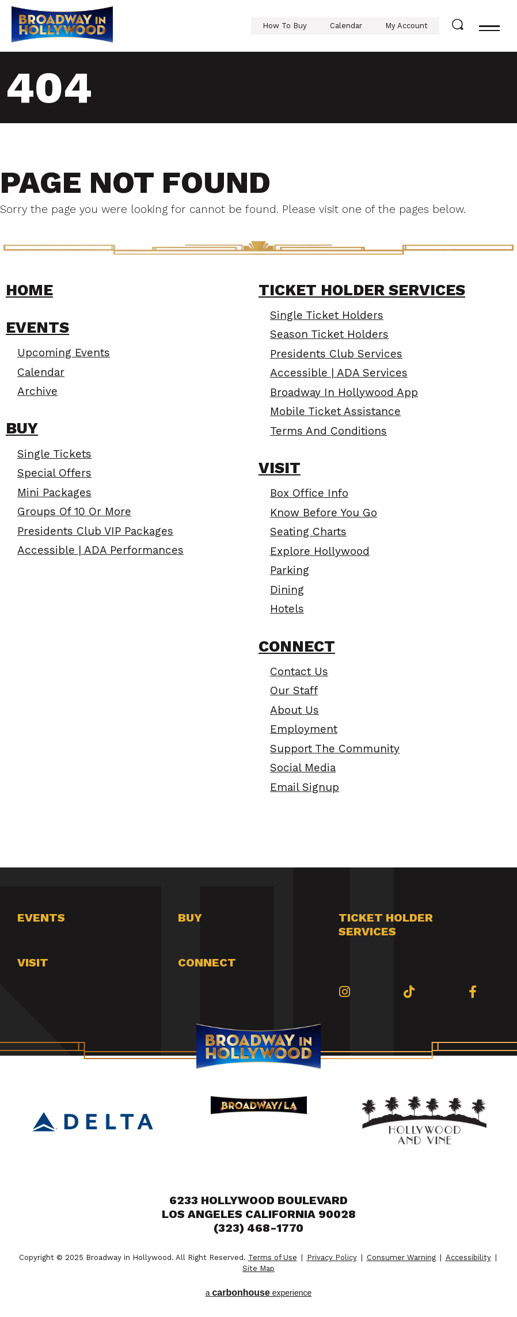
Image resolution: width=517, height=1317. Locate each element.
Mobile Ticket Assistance (335, 411)
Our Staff (294, 690)
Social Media (303, 767)
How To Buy (285, 25)
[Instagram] (344, 991)
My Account (406, 25)
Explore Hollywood (320, 551)
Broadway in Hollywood (62, 26)
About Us (294, 710)
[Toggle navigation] (489, 26)
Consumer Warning (401, 1257)
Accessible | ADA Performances (100, 550)
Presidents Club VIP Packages (95, 531)
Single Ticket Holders (326, 315)
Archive (37, 391)
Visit (279, 468)
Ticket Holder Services (361, 290)
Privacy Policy (332, 1257)
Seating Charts (308, 531)
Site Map (258, 1268)
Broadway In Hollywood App (344, 392)
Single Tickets (54, 453)
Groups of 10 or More (74, 511)
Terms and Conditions (328, 430)
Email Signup (304, 787)
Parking (289, 570)
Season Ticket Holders (329, 334)
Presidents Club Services (336, 353)
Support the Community (335, 748)
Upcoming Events (63, 352)
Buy (22, 428)
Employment (303, 729)
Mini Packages (54, 492)
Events (37, 327)
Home (29, 290)
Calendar (346, 25)
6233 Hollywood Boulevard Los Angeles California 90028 (259, 1207)
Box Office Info (309, 493)
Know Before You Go (323, 512)
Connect (296, 646)
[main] (258, 459)
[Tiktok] (409, 991)
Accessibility (468, 1257)
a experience (259, 1292)
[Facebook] (473, 991)
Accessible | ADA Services (339, 372)
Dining (287, 589)
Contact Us (299, 671)
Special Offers (54, 472)
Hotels (287, 608)
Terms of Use (272, 1257)
